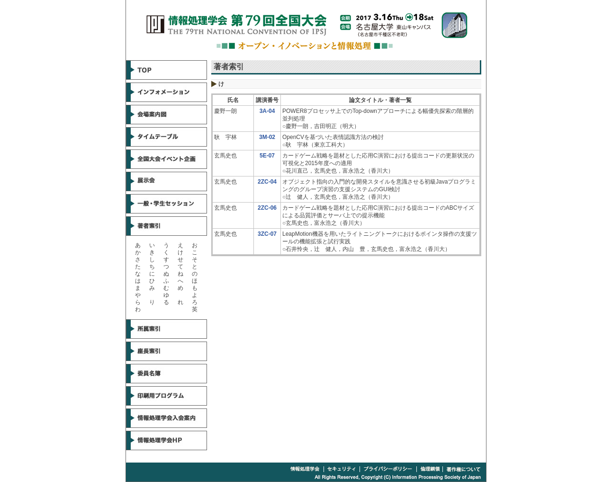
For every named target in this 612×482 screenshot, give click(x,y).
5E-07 (267, 155)
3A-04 (267, 111)
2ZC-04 (267, 181)
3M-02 (267, 137)
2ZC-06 (267, 207)
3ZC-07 (267, 234)
